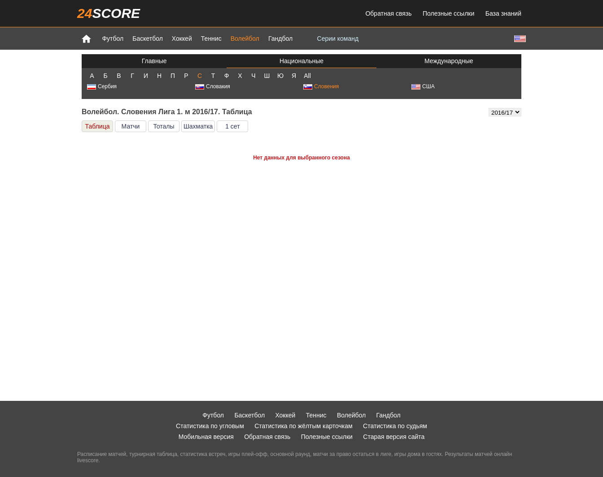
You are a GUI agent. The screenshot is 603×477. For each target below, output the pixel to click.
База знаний (503, 13)
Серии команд (338, 38)
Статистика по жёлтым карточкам (303, 426)
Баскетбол (147, 38)
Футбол (112, 38)
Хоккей (182, 38)
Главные (154, 60)
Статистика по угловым (210, 426)
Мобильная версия (206, 436)
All (307, 75)
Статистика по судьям (395, 426)
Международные (448, 60)
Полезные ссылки (448, 13)
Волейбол (245, 38)
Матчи (131, 126)
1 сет (232, 126)
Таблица (97, 126)
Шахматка (198, 126)
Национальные (301, 60)
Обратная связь (388, 13)
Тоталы (163, 126)
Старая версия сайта (393, 436)
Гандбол (280, 38)
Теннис (211, 38)
